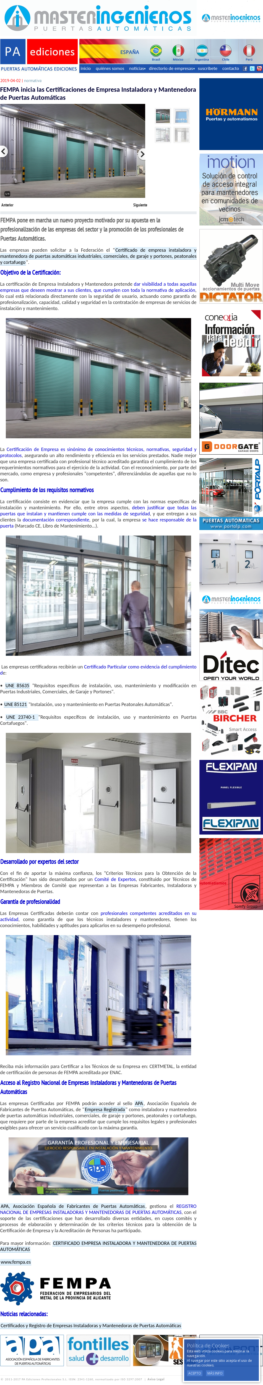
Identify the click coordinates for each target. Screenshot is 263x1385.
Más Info (215, 1373)
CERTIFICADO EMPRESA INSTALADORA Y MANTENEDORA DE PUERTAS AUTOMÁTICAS (98, 1246)
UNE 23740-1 (22, 717)
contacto (230, 68)
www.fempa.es (16, 1262)
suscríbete (208, 68)
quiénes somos (110, 68)
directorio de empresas (171, 68)
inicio (86, 68)
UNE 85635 (17, 686)
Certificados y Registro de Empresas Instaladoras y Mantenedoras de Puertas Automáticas (91, 1326)
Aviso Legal (156, 1379)
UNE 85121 (15, 704)
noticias (137, 68)
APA (139, 1103)
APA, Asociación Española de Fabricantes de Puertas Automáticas (73, 1206)
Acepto (194, 1373)
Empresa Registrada (105, 1109)
